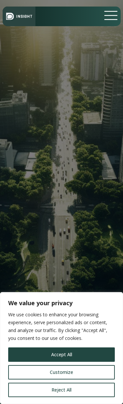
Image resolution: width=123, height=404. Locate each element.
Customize (61, 372)
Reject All (61, 390)
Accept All (61, 354)
